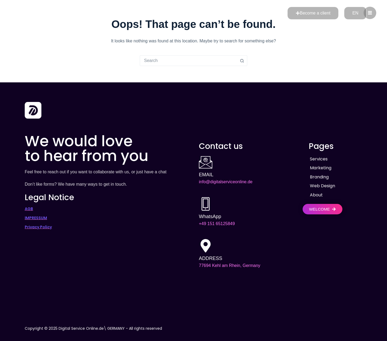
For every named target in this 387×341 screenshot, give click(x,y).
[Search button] (242, 61)
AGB (29, 208)
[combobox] (188, 60)
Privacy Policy (38, 226)
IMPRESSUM (36, 217)
